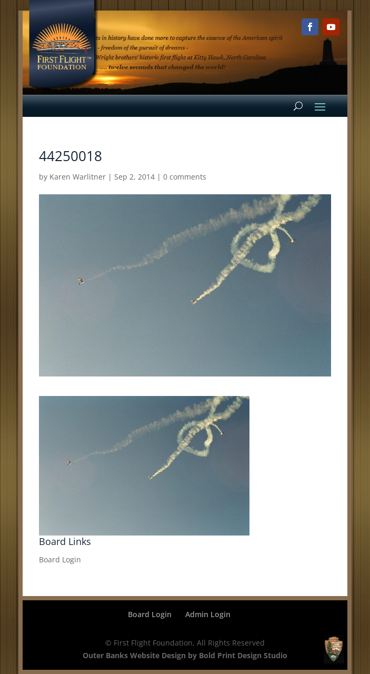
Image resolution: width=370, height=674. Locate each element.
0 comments (184, 177)
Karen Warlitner (77, 177)
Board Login (60, 559)
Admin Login (208, 614)
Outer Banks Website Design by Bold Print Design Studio (185, 655)
